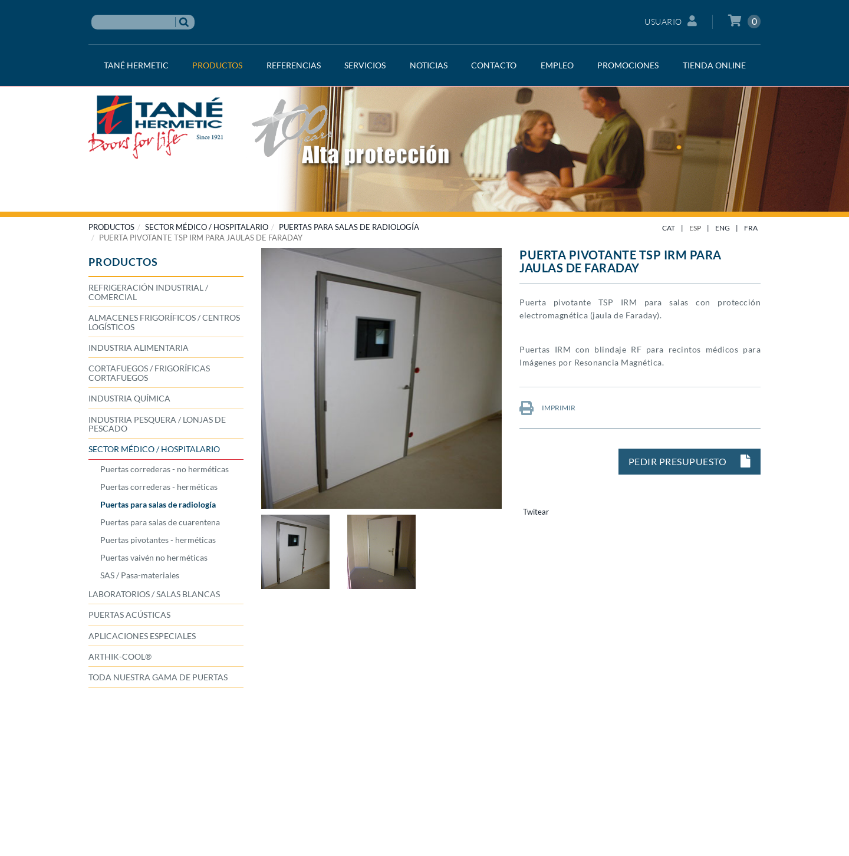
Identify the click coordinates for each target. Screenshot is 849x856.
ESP (695, 227)
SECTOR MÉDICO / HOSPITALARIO (206, 227)
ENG (722, 227)
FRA (751, 227)
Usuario (670, 21)
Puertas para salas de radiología (349, 227)
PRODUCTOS (111, 227)
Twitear (536, 511)
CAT (668, 227)
